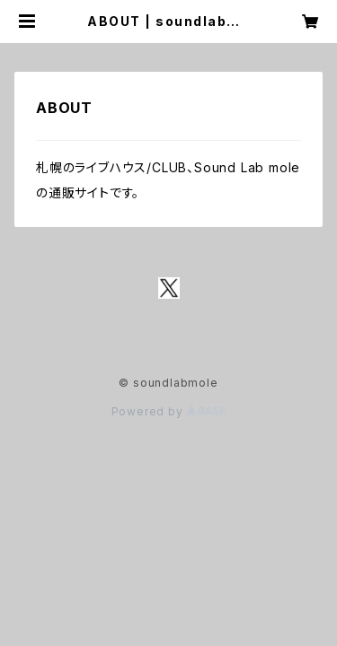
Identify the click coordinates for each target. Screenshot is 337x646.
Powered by (168, 411)
